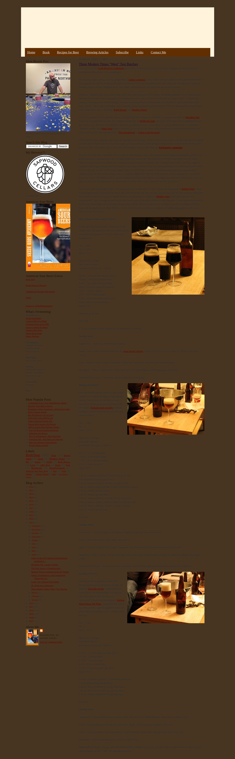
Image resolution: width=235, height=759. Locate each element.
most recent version (133, 351)
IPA (27, 462)
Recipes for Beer (68, 52)
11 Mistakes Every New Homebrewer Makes (47, 403)
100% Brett (45, 465)
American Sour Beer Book (37, 471)
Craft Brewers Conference (111, 68)
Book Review (64, 462)
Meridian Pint (192, 117)
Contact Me (158, 52)
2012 (31, 603)
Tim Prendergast (127, 132)
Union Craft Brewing (148, 132)
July (34, 544)
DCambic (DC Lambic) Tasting (44, 564)
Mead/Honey (36, 468)
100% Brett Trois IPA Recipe (40, 418)
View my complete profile (51, 642)
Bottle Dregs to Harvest (36, 285)
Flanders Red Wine (34, 330)
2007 (31, 621)
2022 (31, 494)
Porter (57, 465)
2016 (31, 512)
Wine (68, 465)
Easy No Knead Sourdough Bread (43, 430)
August (35, 540)
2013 (31, 522)
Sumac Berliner (32, 336)
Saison (38, 462)
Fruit (53, 455)
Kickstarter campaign (170, 147)
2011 (31, 607)
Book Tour (30, 279)
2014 (31, 519)
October (35, 533)
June (34, 547)
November (36, 529)
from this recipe (96, 588)
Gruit (64, 471)
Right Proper (120, 109)
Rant (55, 471)
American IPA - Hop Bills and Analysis (46, 439)
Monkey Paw (163, 196)
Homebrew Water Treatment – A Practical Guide (49, 409)
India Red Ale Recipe (38, 433)
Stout (40, 458)
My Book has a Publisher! (42, 585)
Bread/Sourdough (57, 468)
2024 (31, 487)
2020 (31, 497)
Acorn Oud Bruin (33, 318)
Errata (28, 297)
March (35, 592)
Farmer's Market (42, 474)
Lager (32, 465)
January (35, 600)
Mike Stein (107, 128)
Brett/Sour (33, 455)
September (37, 537)
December (36, 526)
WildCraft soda (147, 121)
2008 (31, 617)
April (34, 554)
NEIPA (49, 462)
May (34, 551)
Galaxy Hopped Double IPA (40, 421)
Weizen (29, 474)
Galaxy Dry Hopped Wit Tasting (45, 582)
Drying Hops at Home (38, 445)
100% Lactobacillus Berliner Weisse (43, 427)
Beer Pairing (63, 474)
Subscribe (122, 52)
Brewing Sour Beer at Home (40, 406)
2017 (31, 508)
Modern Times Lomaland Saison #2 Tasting (50, 572)
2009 (31, 614)
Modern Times (57, 458)
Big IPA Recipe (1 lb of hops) (40, 415)
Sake (54, 474)
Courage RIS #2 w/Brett (36, 321)
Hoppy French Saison (37, 412)
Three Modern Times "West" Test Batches (49, 589)
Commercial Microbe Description (40, 291)
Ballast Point (188, 188)
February (36, 596)
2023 (31, 490)
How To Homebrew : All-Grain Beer (45, 436)
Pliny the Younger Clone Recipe (43, 442)
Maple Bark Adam (34, 333)
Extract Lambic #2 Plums (37, 327)
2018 (31, 504)
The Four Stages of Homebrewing (45, 568)
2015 (31, 515)
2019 (31, 501)
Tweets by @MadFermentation (39, 306)
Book (46, 52)
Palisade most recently (102, 407)
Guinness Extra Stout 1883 (37, 324)
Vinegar (28, 477)
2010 (31, 610)
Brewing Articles (97, 52)
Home (31, 52)
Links (139, 52)
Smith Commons (137, 79)
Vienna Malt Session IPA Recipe (42, 424)
